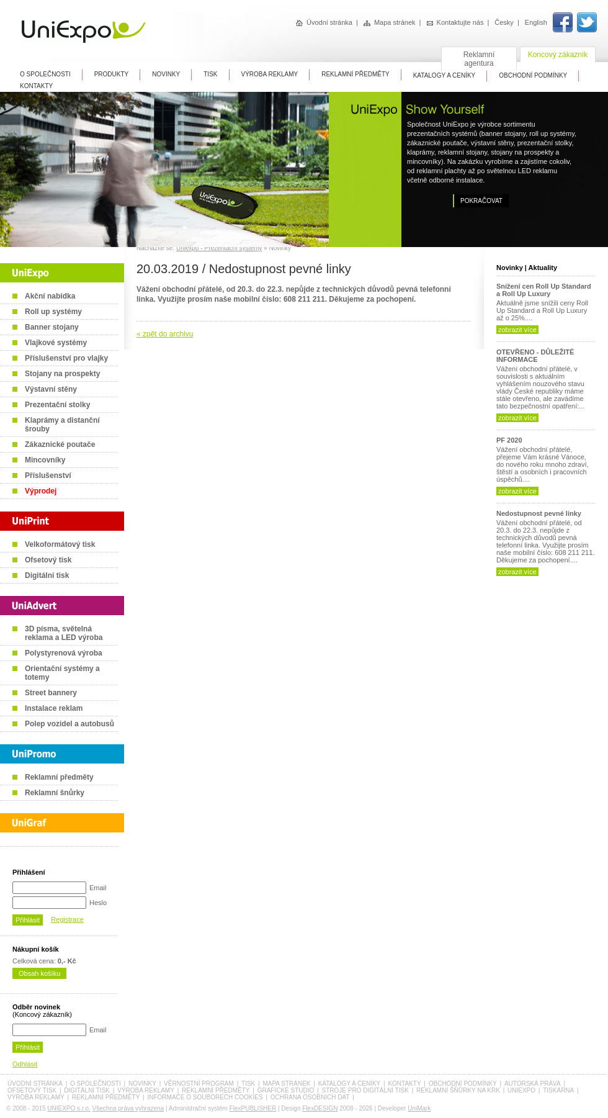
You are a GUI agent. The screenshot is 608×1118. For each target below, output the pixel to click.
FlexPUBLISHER (253, 1108)
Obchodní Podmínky (533, 75)
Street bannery (51, 692)
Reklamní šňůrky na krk (458, 1090)
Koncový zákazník (558, 54)
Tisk (210, 74)
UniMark (419, 1108)
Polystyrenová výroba (63, 653)
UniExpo (521, 1090)
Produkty (111, 74)
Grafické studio (286, 1090)
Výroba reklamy (269, 74)
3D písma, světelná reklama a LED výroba (63, 633)
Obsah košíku (39, 973)
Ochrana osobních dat (310, 1097)
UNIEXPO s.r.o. (68, 1108)
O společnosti (95, 1083)
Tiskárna (558, 1090)
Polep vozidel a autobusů (69, 723)
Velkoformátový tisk (60, 544)
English (536, 22)
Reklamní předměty (59, 777)
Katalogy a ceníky (349, 1083)
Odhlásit (24, 1064)
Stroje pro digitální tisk (364, 1090)
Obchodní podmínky (463, 1083)
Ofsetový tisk (48, 560)
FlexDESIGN (320, 1108)
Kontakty (36, 86)
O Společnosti (45, 74)
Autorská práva (532, 1083)
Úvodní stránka (324, 22)
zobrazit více (517, 329)
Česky (504, 22)
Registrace (67, 919)
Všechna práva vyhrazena (128, 1108)
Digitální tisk (47, 575)
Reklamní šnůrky (54, 792)
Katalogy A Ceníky (444, 75)
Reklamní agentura (479, 59)
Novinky (166, 74)
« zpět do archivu (164, 334)
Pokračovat (481, 200)
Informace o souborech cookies (204, 1097)
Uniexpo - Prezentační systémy (219, 248)
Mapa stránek (390, 22)
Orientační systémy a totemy (62, 673)
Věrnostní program (199, 1083)
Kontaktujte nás (455, 22)
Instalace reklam (54, 708)
